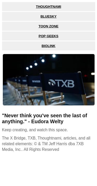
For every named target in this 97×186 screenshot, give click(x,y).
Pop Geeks (48, 36)
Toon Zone (48, 26)
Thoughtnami (48, 7)
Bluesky (48, 16)
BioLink (48, 46)
